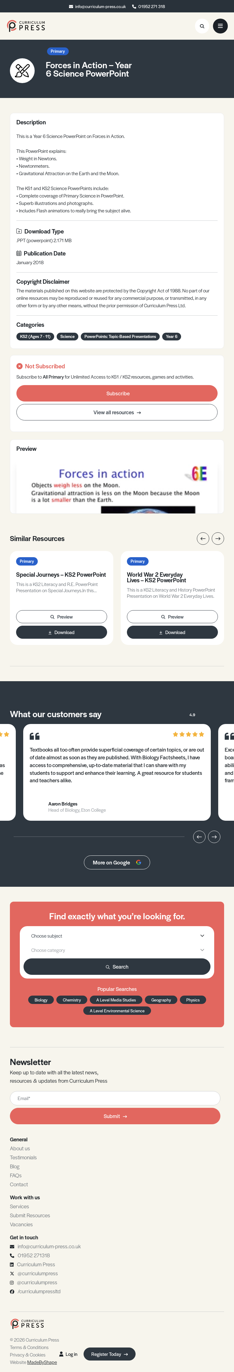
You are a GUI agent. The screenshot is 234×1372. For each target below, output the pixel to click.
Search (117, 966)
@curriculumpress (38, 1273)
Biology (41, 1000)
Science (67, 336)
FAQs (16, 1175)
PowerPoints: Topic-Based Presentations (120, 336)
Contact (19, 1184)
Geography (161, 1000)
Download (62, 632)
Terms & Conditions (29, 1347)
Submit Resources (30, 1215)
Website (33, 1362)
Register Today (109, 1354)
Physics (193, 1000)
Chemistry (72, 1000)
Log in (68, 1354)
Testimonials (23, 1157)
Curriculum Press (36, 1264)
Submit (115, 1116)
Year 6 (171, 336)
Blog (15, 1166)
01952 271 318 (151, 6)
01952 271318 (34, 1255)
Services (19, 1206)
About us (20, 1148)
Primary (58, 51)
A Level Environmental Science (117, 1011)
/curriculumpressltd (39, 1291)
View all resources (117, 412)
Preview (61, 616)
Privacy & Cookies (28, 1354)
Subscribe (118, 393)
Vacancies (21, 1224)
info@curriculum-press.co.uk (100, 6)
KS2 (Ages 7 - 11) (35, 336)
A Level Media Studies (116, 1000)
